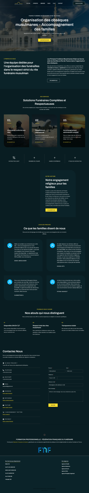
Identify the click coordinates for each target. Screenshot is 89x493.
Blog (48, 3)
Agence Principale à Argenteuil (68, 473)
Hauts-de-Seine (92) (10, 467)
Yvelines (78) (8, 479)
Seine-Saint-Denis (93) (10, 470)
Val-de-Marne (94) (9, 473)
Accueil (30, 3)
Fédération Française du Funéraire (20, 442)
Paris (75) (7, 464)
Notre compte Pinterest (8, 422)
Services (43, 3)
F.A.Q (53, 3)
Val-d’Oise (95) (8, 476)
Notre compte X (6, 415)
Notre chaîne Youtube (8, 408)
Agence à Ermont (65, 468)
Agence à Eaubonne (66, 466)
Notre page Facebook (8, 393)
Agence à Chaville (65, 464)
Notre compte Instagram (8, 401)
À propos (36, 3)
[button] (79, 3)
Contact (58, 3)
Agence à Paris (65, 471)
